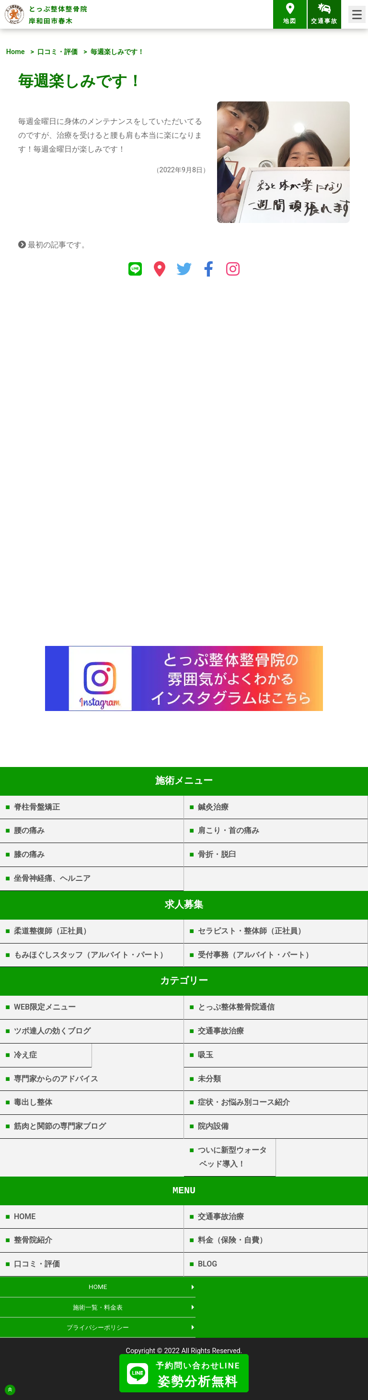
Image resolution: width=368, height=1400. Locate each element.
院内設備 (213, 1126)
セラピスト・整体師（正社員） (251, 930)
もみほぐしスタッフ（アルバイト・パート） (90, 954)
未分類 (209, 1078)
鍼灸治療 (213, 806)
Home (15, 52)
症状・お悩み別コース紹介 (244, 1102)
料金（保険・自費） (232, 1239)
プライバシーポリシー (92, 1309)
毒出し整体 (33, 1102)
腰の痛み (29, 830)
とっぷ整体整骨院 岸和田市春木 (58, 14)
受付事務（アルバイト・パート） (255, 954)
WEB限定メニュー (45, 1006)
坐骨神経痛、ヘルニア (52, 878)
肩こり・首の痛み (228, 830)
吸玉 (205, 1054)
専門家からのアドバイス (56, 1078)
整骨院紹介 (33, 1239)
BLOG (207, 1263)
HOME (24, 1216)
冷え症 (25, 1054)
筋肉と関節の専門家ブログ (60, 1126)
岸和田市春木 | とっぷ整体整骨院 (184, 1346)
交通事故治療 (221, 1030)
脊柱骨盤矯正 (37, 806)
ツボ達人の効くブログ (52, 1030)
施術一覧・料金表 (276, 1287)
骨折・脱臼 (217, 854)
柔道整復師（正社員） (52, 930)
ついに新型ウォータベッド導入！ (232, 1156)
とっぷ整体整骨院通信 (236, 1006)
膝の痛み (29, 854)
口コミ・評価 (57, 52)
